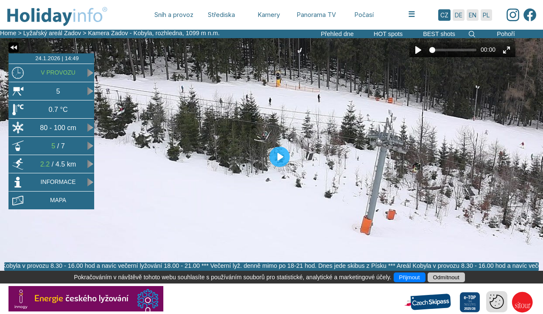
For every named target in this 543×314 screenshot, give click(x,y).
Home (8, 33)
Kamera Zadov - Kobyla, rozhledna (135, 33)
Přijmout (409, 277)
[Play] (418, 50)
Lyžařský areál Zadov (53, 33)
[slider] (452, 50)
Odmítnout (446, 277)
